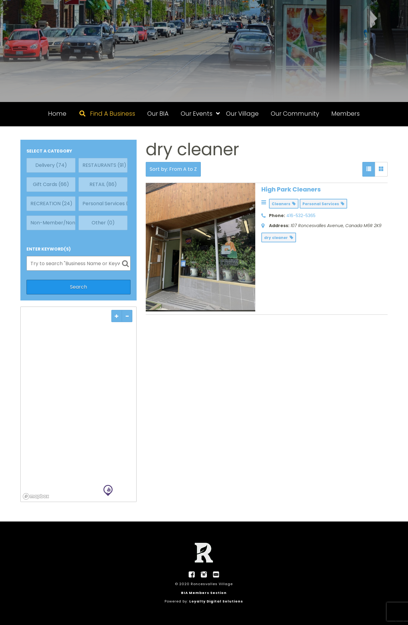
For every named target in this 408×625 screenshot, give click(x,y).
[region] (78, 404)
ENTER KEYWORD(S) (48, 249)
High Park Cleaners (291, 189)
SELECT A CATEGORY (49, 151)
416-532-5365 (301, 215)
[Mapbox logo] (36, 496)
